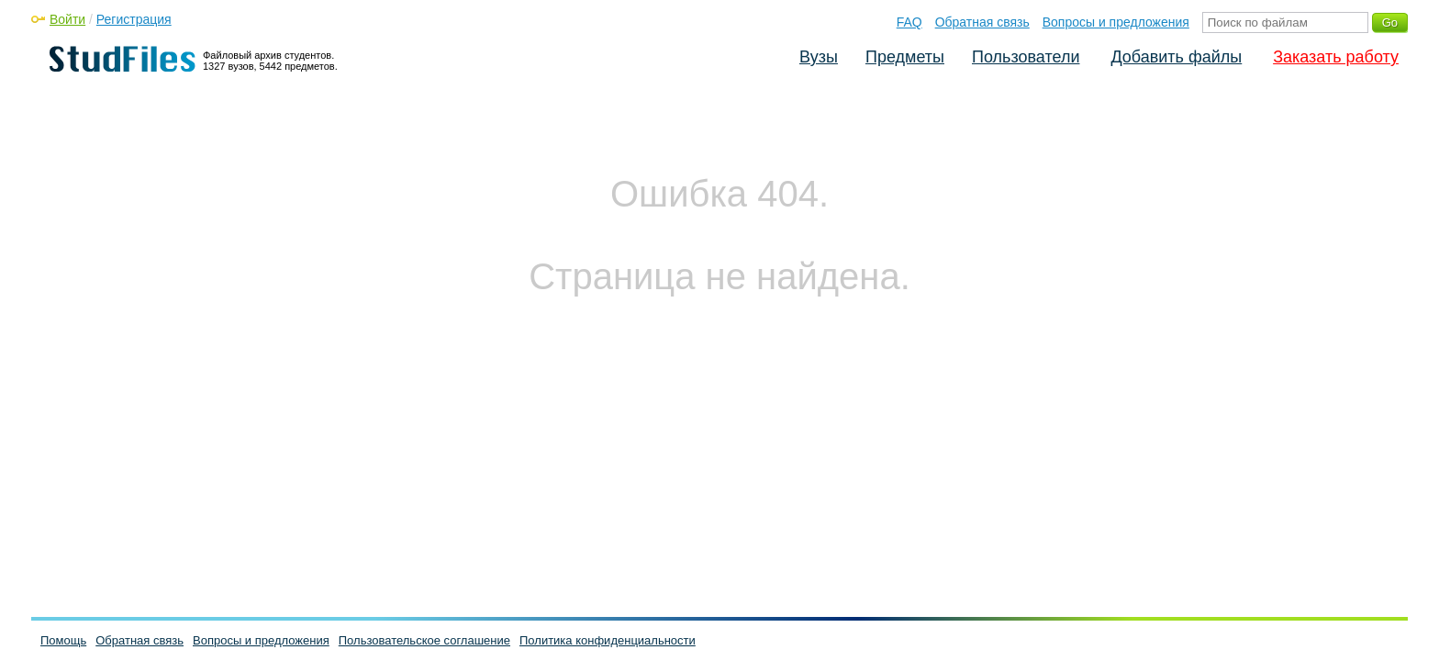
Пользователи (1025, 57)
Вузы (818, 57)
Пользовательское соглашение (424, 640)
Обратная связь (982, 22)
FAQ (909, 22)
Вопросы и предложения (1116, 22)
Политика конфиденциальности (607, 640)
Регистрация (134, 19)
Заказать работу (1336, 57)
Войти (67, 19)
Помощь (63, 640)
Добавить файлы (1176, 57)
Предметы (904, 57)
